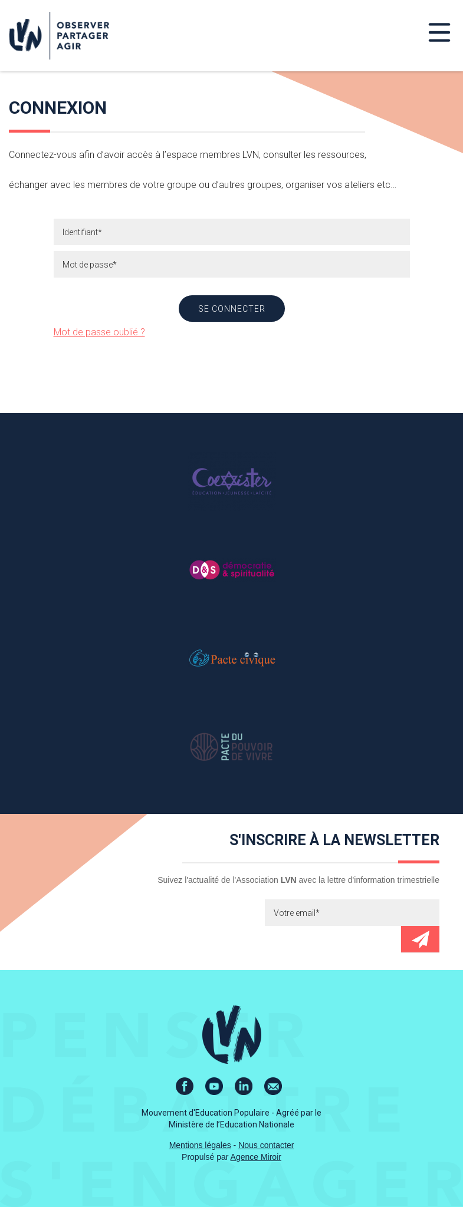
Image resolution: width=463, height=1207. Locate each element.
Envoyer (420, 939)
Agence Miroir (256, 1157)
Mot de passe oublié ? (99, 332)
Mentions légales (200, 1145)
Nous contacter (266, 1145)
